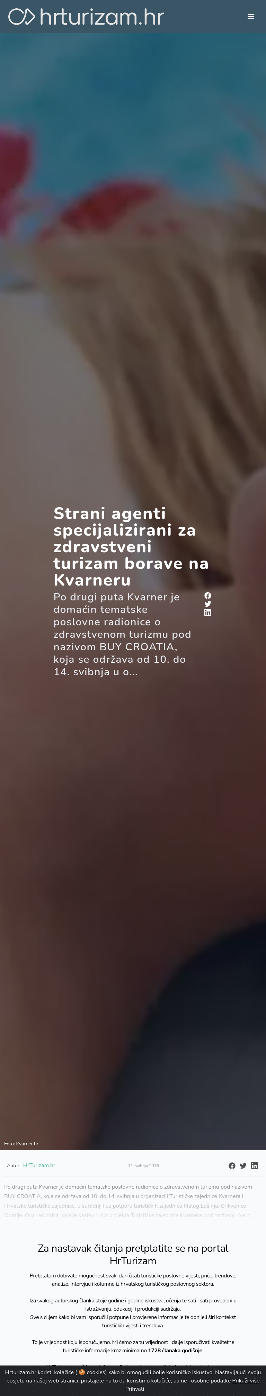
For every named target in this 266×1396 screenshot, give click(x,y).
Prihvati (134, 1389)
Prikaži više (245, 1381)
